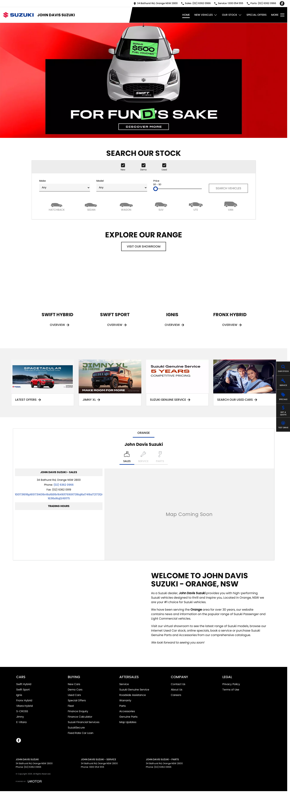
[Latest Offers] (42, 383)
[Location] (127, 458)
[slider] (155, 189)
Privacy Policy (231, 684)
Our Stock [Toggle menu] (232, 15)
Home (186, 15)
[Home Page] (18, 15)
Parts (122, 706)
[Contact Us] (156, 3)
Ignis (19, 695)
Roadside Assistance (132, 695)
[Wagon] (126, 206)
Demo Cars (75, 689)
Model (121, 185)
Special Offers (256, 15)
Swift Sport (23, 689)
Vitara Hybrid (24, 706)
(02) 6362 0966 (64, 485)
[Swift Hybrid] (57, 298)
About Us (176, 689)
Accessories (127, 711)
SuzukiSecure (76, 727)
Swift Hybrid (23, 684)
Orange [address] (143, 433)
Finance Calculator (80, 717)
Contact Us (178, 684)
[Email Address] (59, 496)
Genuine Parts (128, 717)
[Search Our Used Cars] (244, 383)
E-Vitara (21, 722)
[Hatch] (56, 206)
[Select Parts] (160, 458)
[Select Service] (143, 458)
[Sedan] (91, 206)
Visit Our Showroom (143, 246)
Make (64, 185)
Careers (176, 695)
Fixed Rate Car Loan (80, 733)
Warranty (125, 700)
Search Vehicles (228, 188)
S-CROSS (22, 711)
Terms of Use (230, 689)
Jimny (20, 717)
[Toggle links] (29, 781)
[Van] (230, 206)
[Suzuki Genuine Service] (177, 383)
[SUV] (161, 206)
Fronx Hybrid (24, 700)
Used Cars (74, 695)
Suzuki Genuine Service (134, 689)
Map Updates (127, 722)
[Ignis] (172, 298)
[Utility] (195, 206)
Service (124, 684)
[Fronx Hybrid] (230, 298)
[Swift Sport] (115, 298)
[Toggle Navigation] (277, 15)
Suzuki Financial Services (83, 722)
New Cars (74, 684)
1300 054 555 (96, 766)
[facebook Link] (282, 3)
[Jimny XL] (110, 383)
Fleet (71, 706)
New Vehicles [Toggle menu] (205, 15)
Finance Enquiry (78, 711)
